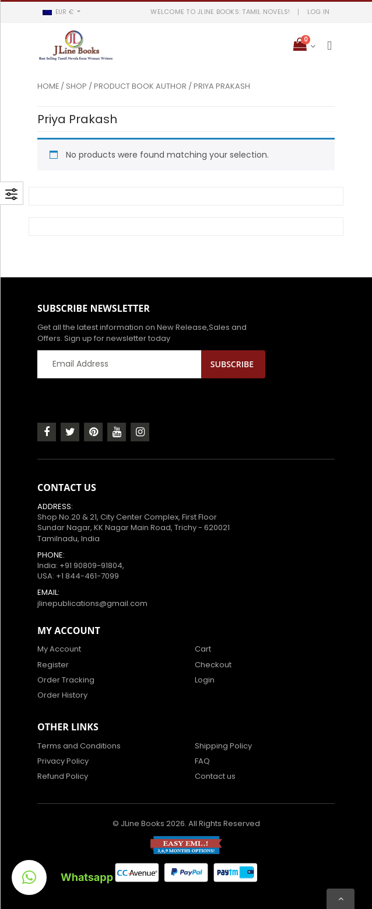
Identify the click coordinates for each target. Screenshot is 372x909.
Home (48, 86)
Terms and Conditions (79, 745)
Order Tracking (65, 679)
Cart (203, 648)
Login (205, 679)
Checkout (213, 664)
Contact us (215, 776)
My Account (59, 648)
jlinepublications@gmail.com (92, 603)
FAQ (202, 761)
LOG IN (318, 11)
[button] (61, 12)
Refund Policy (62, 776)
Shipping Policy (223, 745)
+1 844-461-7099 (87, 575)
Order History (62, 695)
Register (53, 664)
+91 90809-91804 (90, 565)
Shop (76, 86)
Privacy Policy (63, 761)
